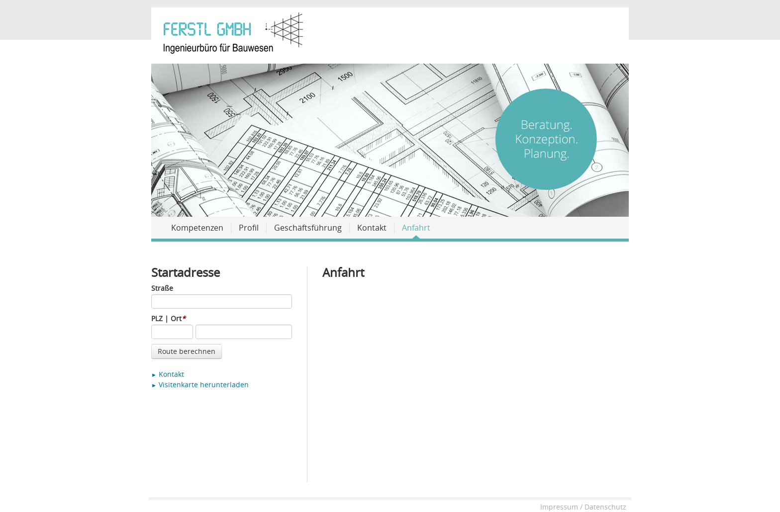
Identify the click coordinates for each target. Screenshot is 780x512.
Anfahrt (416, 227)
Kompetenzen (197, 227)
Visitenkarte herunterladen (200, 384)
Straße (162, 288)
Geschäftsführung (308, 227)
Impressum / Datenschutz (583, 507)
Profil (249, 227)
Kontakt (372, 227)
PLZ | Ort (168, 318)
